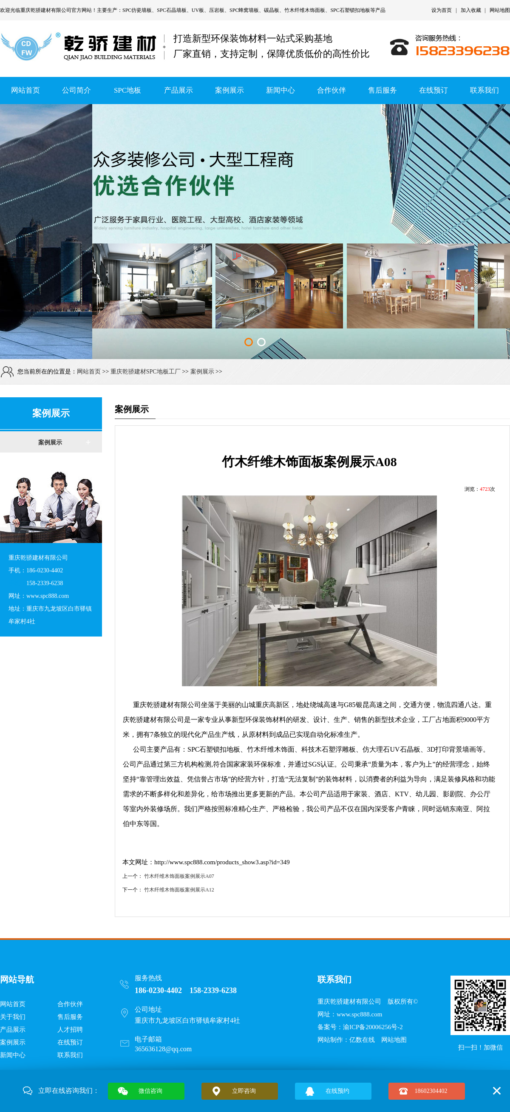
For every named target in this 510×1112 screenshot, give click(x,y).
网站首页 (25, 90)
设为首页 (441, 10)
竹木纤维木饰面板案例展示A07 (179, 876)
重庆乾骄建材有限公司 (45, 10)
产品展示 (178, 90)
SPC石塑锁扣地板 (350, 10)
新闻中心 (280, 90)
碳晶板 (271, 10)
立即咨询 (244, 1091)
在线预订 (433, 90)
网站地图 (500, 10)
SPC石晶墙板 (171, 10)
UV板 (198, 10)
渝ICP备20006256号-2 (373, 1027)
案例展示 (229, 90)
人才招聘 (70, 1029)
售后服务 (382, 90)
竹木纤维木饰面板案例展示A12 (179, 890)
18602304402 (431, 1091)
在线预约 (337, 1091)
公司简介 (76, 90)
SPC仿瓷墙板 (137, 10)
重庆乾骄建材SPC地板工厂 (145, 371)
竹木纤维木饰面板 (304, 10)
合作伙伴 (331, 90)
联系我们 (484, 90)
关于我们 (13, 1016)
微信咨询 (150, 1091)
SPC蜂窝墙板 (244, 10)
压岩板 (216, 10)
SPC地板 (127, 90)
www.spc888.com (359, 1014)
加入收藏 (471, 10)
